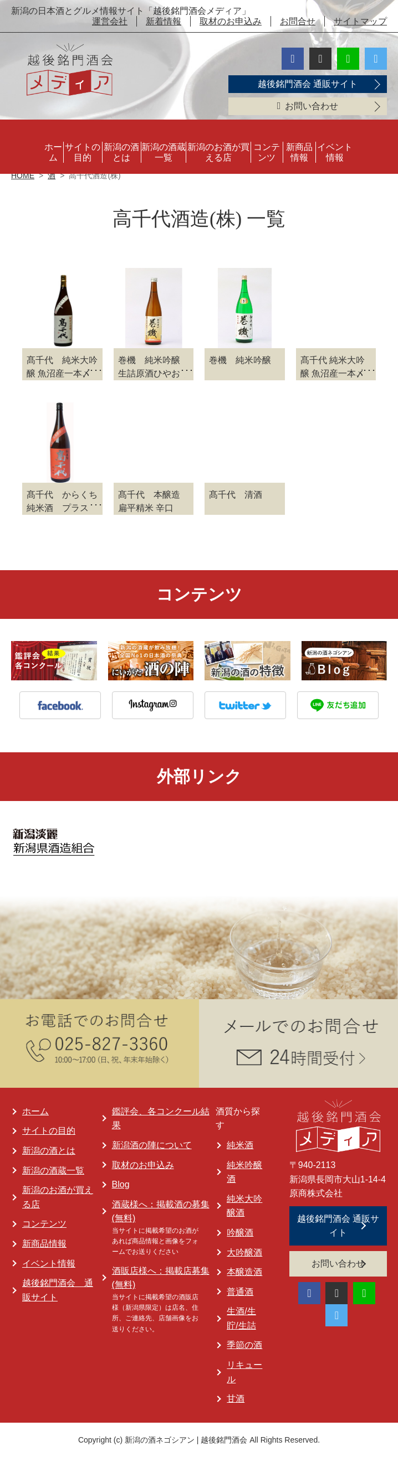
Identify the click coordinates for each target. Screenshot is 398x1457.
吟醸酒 (240, 1232)
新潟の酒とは (121, 152)
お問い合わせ (308, 106)
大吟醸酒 (244, 1252)
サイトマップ (360, 21)
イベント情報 (335, 152)
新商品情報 (299, 152)
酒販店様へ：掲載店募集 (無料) (161, 1278)
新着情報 (163, 21)
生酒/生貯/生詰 (241, 1318)
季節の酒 (244, 1345)
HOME (22, 175)
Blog (121, 1184)
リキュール (244, 1372)
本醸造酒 (244, 1272)
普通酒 (240, 1291)
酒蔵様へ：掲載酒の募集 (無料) (161, 1211)
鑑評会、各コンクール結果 (161, 1118)
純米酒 (240, 1145)
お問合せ (297, 21)
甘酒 (235, 1398)
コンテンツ (266, 152)
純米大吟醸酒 (244, 1206)
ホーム (53, 152)
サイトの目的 (82, 152)
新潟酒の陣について (152, 1145)
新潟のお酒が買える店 (218, 152)
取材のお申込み (231, 21)
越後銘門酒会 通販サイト (308, 84)
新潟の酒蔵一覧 (163, 152)
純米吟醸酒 (244, 1172)
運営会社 (109, 21)
